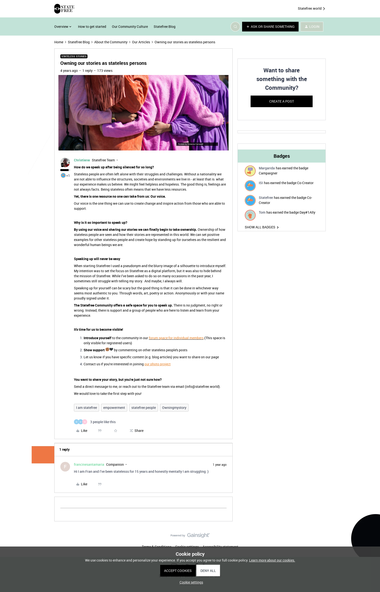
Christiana (82, 160)
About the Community (110, 42)
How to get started (92, 26)
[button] (270, 26)
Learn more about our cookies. (272, 560)
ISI (261, 182)
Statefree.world (312, 8)
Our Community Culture (130, 26)
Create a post (281, 101)
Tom (262, 212)
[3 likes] (95, 421)
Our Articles (141, 42)
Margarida (267, 168)
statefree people (143, 407)
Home (58, 42)
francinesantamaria (89, 464)
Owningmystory (174, 407)
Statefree (266, 197)
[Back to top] (370, 539)
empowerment (114, 407)
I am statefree (86, 407)
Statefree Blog (164, 26)
